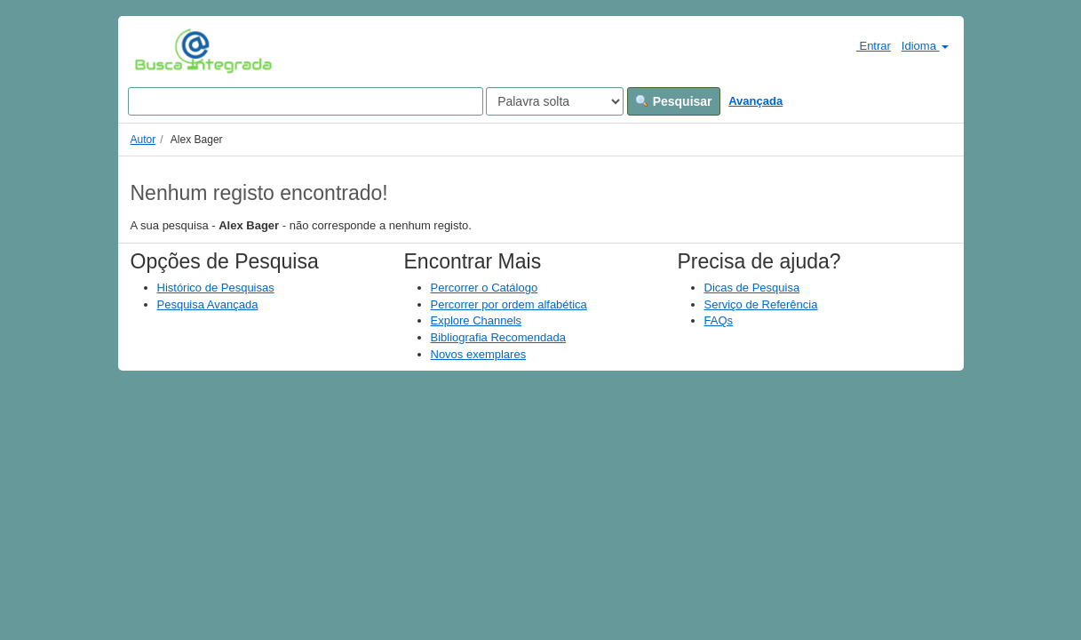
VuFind (162, 50)
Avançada (755, 101)
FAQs (719, 320)
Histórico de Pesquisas (215, 287)
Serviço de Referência (761, 304)
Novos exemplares (479, 354)
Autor (143, 139)
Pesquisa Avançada (207, 304)
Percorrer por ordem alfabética (509, 304)
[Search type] (555, 101)
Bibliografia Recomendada (498, 337)
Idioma (925, 45)
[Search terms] (305, 101)
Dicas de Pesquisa (752, 287)
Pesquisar (673, 101)
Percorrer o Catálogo (484, 287)
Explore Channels (476, 320)
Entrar (866, 45)
